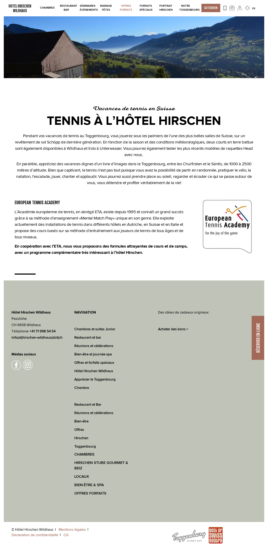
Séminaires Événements (86, 8)
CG (65, 535)
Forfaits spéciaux (145, 8)
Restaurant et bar (87, 338)
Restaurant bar (66, 8)
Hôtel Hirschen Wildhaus (93, 371)
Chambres (46, 7)
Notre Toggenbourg (185, 8)
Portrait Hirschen (165, 8)
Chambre (81, 388)
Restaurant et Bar (87, 405)
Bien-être (81, 421)
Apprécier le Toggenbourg (95, 379)
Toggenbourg (85, 446)
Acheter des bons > (173, 329)
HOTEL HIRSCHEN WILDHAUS (20, 8)
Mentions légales (72, 529)
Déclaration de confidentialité (35, 535)
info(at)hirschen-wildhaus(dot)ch (37, 338)
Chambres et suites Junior (94, 329)
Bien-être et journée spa (93, 354)
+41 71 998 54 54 (43, 331)
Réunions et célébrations (93, 346)
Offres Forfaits (126, 8)
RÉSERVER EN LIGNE (258, 338)
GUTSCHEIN (211, 8)
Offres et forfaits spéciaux (94, 363)
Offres (79, 430)
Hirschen (81, 438)
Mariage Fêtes (106, 8)
